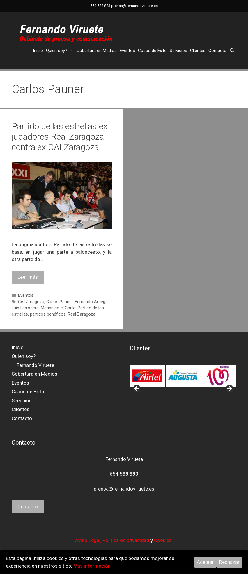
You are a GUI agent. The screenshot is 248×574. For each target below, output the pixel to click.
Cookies (163, 540)
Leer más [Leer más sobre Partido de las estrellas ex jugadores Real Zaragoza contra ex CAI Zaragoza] (27, 277)
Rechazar (229, 562)
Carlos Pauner (59, 301)
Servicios (178, 50)
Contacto (217, 50)
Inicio (38, 50)
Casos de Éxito (152, 50)
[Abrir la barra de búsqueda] (232, 51)
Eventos (127, 50)
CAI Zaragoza (31, 301)
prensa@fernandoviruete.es (134, 5)
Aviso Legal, (88, 540)
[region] (183, 375)
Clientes (198, 50)
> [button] (229, 389)
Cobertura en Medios (97, 50)
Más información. (92, 566)
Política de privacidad (125, 540)
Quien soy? (60, 51)
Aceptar (205, 562)
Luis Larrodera (25, 307)
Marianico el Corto (58, 307)
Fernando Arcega (91, 301)
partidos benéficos (48, 314)
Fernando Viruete (35, 365)
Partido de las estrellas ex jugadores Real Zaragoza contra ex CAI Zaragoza (60, 136)
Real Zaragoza (81, 314)
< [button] (137, 389)
